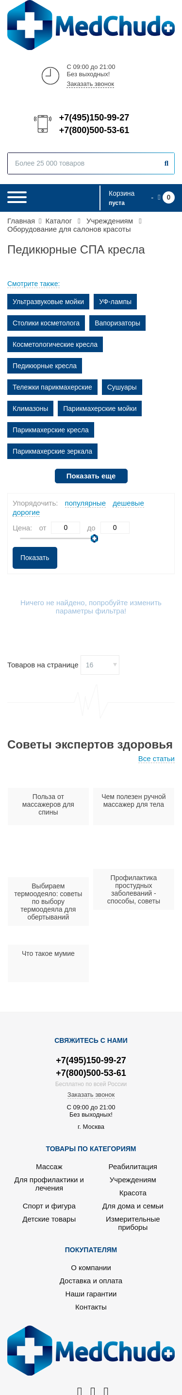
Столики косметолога (46, 323)
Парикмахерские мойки (99, 408)
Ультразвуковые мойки (48, 302)
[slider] (94, 538)
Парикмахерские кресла (51, 430)
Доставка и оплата (91, 1280)
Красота (133, 1193)
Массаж (49, 1166)
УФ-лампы (115, 302)
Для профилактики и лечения (49, 1183)
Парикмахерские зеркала (52, 451)
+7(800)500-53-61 (93, 130)
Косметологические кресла (55, 344)
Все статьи (156, 758)
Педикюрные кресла (45, 366)
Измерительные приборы (133, 1223)
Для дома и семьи (133, 1206)
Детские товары (49, 1219)
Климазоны (30, 408)
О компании (91, 1267)
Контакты (91, 1307)
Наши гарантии (91, 1294)
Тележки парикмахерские (52, 387)
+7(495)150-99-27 (93, 117)
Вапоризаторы (117, 323)
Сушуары (122, 387)
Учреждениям (133, 1179)
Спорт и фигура (49, 1206)
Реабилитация (133, 1166)
